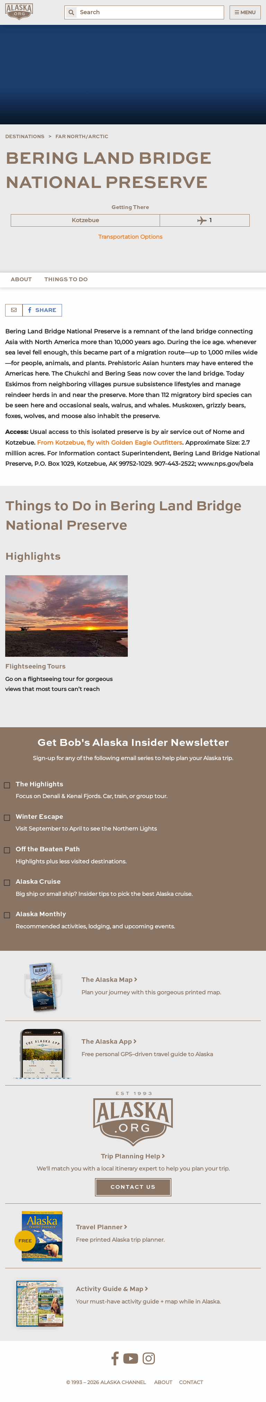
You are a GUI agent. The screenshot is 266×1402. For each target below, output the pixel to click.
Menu (245, 12)
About (21, 280)
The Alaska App (109, 1042)
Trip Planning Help (133, 1156)
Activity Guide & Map (112, 1289)
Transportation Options (130, 237)
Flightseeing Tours (35, 666)
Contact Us (133, 1187)
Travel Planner (101, 1227)
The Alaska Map (109, 980)
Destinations (24, 136)
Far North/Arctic (81, 136)
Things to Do (66, 280)
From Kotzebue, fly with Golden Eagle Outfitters (109, 442)
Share (42, 310)
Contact (191, 1382)
